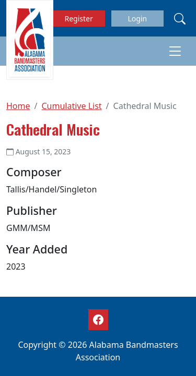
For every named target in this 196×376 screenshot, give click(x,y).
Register (79, 18)
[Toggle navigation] (175, 51)
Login (137, 18)
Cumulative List (71, 106)
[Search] (180, 18)
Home (18, 106)
